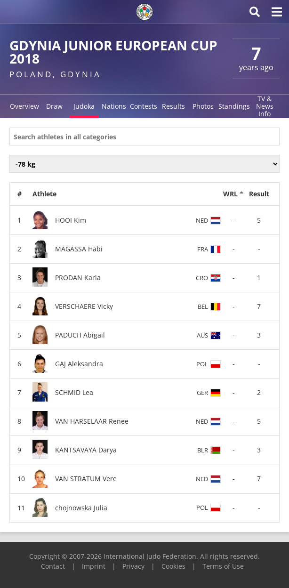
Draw (54, 106)
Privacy (133, 566)
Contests (143, 106)
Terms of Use (223, 566)
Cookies (173, 566)
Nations (114, 106)
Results (173, 106)
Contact (53, 566)
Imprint (93, 566)
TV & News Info (264, 106)
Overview (24, 106)
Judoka (84, 106)
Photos (203, 106)
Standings (234, 106)
